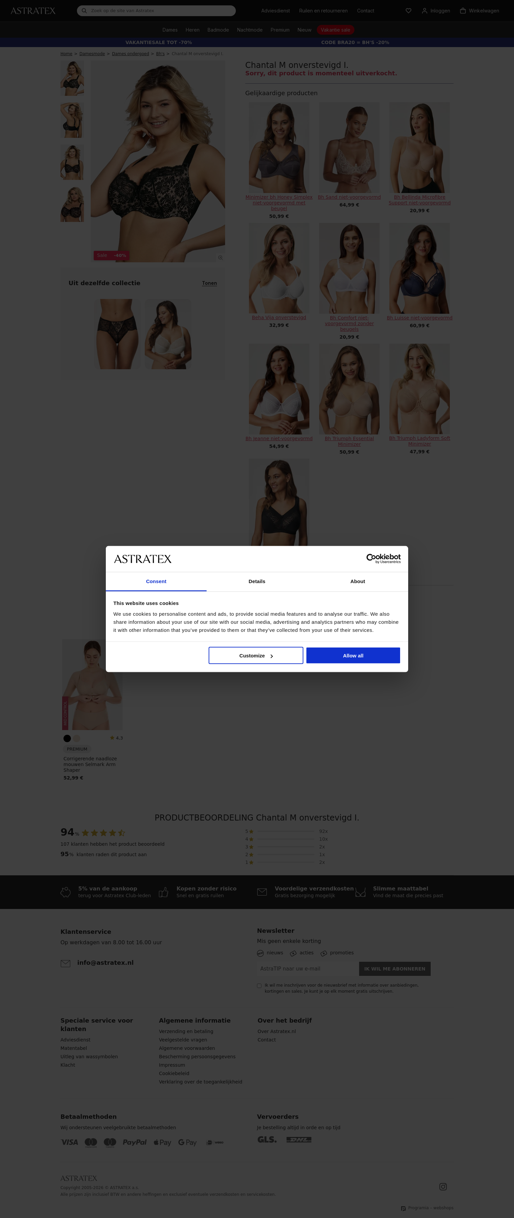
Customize (256, 655)
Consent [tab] (156, 581)
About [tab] (357, 581)
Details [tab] (257, 581)
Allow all (353, 655)
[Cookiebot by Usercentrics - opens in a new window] (371, 559)
